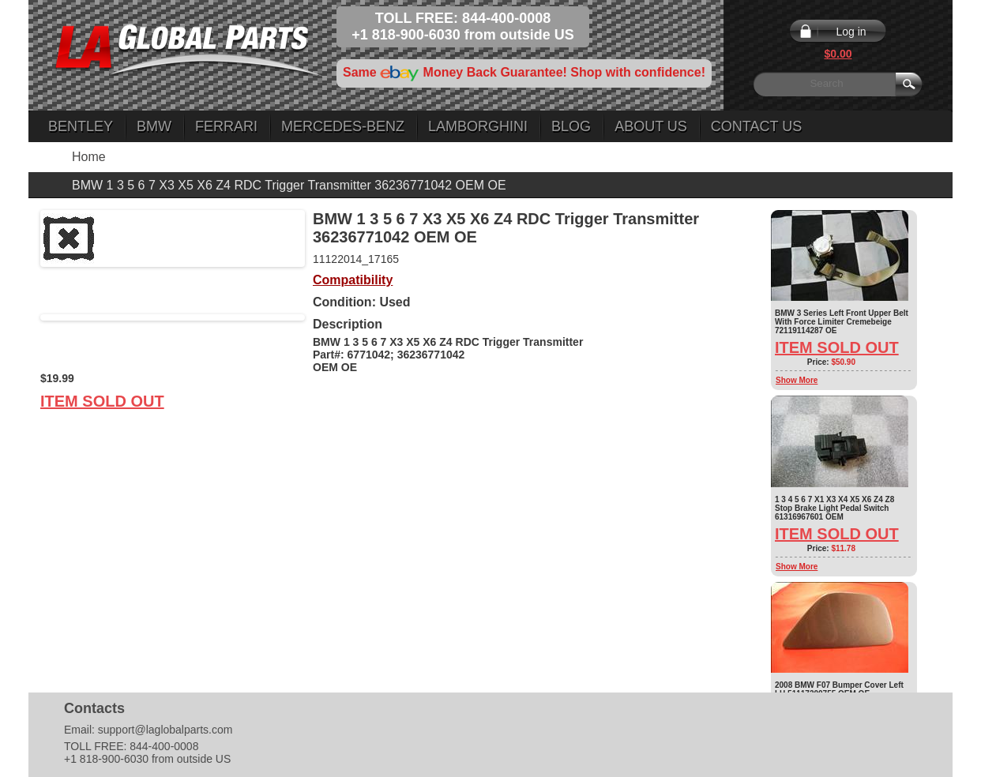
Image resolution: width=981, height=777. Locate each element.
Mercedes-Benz (342, 126)
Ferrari (226, 126)
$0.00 (837, 53)
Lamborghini (478, 126)
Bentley (80, 126)
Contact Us (756, 126)
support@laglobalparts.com (165, 729)
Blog (571, 126)
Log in (851, 31)
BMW (154, 126)
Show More (797, 380)
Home (89, 156)
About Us (651, 126)
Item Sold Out (102, 401)
